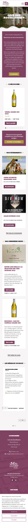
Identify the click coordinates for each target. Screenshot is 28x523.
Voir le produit (10, 123)
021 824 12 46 (15, 451)
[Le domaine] (14, 74)
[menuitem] (23, 4)
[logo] (11, 4)
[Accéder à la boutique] (14, 141)
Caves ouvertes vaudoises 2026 (10, 178)
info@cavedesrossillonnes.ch (14, 454)
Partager (21, 408)
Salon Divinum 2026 (12, 216)
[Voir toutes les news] (14, 355)
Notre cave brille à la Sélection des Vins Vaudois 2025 (13, 268)
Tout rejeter (14, 519)
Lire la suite (9, 290)
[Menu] (22, 4)
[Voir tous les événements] (14, 233)
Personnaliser (14, 515)
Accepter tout (14, 511)
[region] (14, 508)
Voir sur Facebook (13, 408)
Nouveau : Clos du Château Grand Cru (12, 322)
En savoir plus (9, 186)
